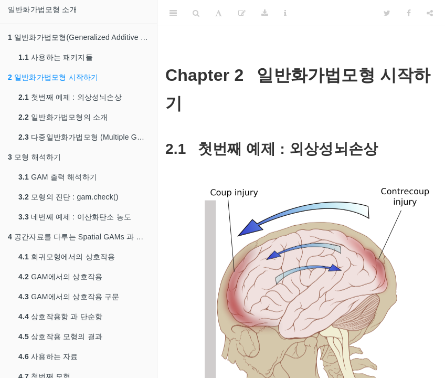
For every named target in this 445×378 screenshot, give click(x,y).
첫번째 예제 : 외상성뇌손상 (70, 97)
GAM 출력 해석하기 (57, 177)
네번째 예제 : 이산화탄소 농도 (74, 217)
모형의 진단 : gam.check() (68, 197)
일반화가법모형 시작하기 (53, 77)
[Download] (264, 13)
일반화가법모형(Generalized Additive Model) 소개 (82, 37)
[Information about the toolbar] (285, 13)
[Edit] (241, 13)
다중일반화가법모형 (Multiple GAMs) (86, 137)
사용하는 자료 (48, 356)
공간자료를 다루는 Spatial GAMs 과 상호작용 (82, 237)
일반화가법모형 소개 (42, 9)
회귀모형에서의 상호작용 (66, 257)
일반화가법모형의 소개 (63, 117)
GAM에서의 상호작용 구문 (69, 296)
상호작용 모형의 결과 (60, 336)
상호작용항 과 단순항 (60, 316)
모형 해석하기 (34, 157)
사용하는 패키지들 (55, 57)
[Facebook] (409, 13)
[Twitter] (387, 13)
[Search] (196, 13)
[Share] (430, 13)
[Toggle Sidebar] (173, 13)
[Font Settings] (218, 13)
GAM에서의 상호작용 (60, 276)
